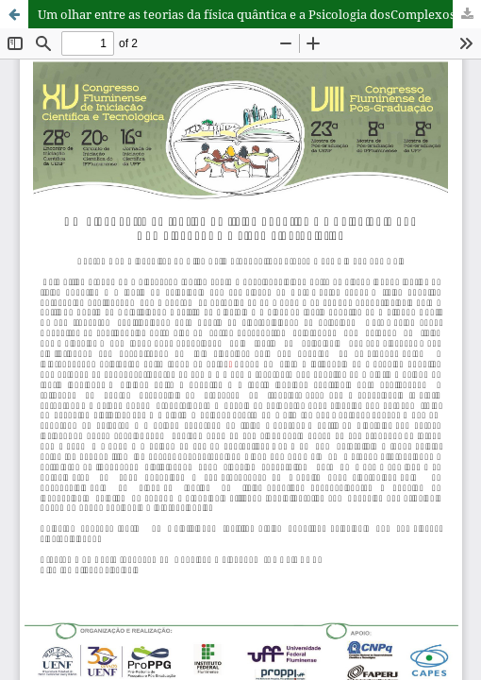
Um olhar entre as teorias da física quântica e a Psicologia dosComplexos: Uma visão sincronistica (259, 14)
